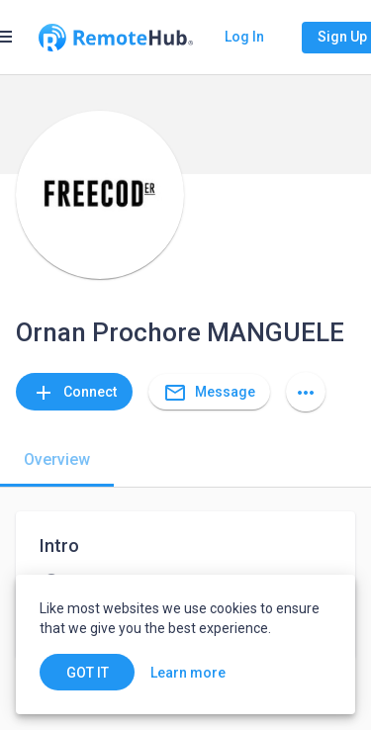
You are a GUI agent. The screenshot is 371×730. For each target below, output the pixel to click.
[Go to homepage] (116, 37)
